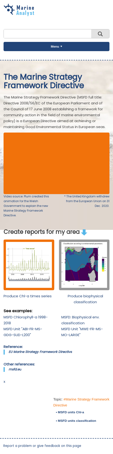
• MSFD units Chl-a (70, 412)
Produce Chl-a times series (28, 296)
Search (100, 33)
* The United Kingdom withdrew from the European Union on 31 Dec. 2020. (86, 201)
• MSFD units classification (76, 421)
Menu (55, 46)
